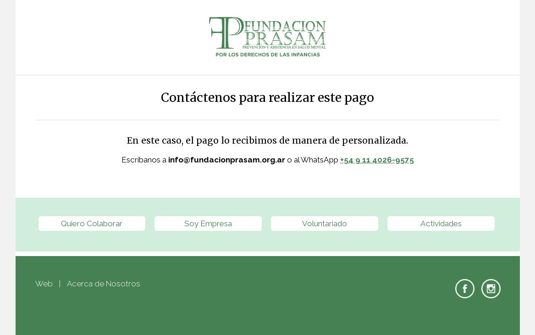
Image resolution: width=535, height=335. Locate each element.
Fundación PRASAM (267, 37)
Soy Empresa (208, 223)
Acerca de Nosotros (103, 283)
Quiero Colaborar (91, 223)
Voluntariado (324, 223)
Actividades (441, 223)
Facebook (464, 288)
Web (44, 283)
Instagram (491, 288)
